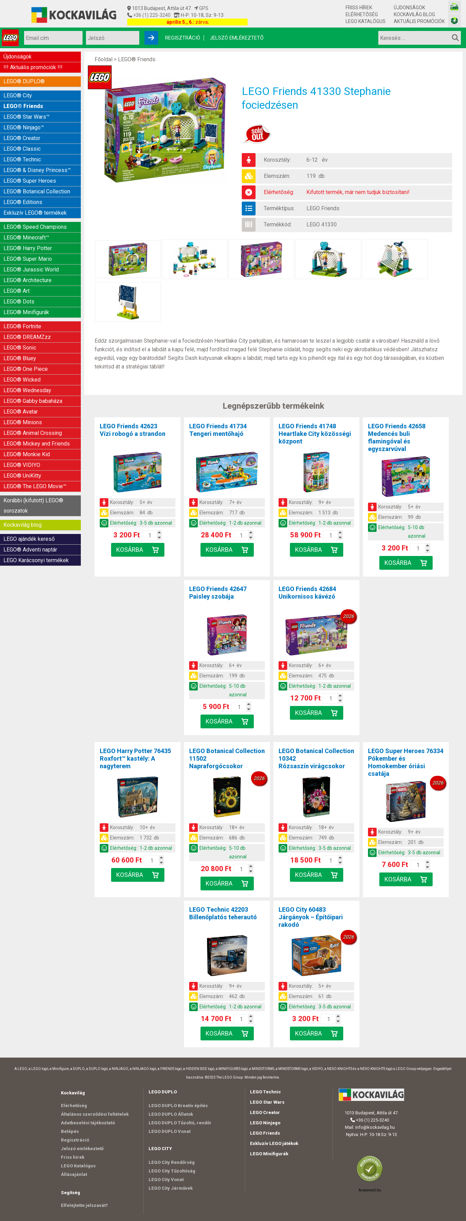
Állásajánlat (74, 1174)
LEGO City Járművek (171, 1188)
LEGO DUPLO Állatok (171, 1114)
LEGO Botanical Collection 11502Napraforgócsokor (227, 758)
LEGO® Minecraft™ (26, 237)
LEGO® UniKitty (22, 475)
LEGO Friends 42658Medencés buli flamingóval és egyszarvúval (396, 437)
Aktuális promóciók (419, 21)
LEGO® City (17, 95)
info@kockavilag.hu (375, 1127)
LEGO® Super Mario (27, 259)
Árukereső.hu (369, 1190)
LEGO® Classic (22, 149)
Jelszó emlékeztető (236, 38)
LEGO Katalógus (366, 21)
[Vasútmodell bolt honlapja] (454, 7)
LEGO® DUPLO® (24, 81)
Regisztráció (182, 38)
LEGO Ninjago (265, 1122)
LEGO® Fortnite (22, 326)
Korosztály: (277, 160)
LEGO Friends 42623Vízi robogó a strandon (132, 429)
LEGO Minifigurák (269, 1153)
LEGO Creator (265, 1112)
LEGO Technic (265, 1091)
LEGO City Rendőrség (172, 1162)
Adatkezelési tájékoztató (88, 1122)
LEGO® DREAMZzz (27, 337)
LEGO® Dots (18, 301)
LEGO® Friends (23, 106)
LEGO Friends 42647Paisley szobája (218, 592)
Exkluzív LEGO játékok (274, 1143)
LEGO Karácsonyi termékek (36, 560)
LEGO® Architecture (27, 280)
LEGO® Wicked (22, 379)
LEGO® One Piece (25, 369)
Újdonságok (409, 7)
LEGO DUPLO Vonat (170, 1131)
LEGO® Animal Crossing (32, 433)
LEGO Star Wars (267, 1102)
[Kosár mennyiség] (150, 535)
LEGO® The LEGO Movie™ (34, 486)
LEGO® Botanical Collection (36, 191)
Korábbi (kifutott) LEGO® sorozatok (33, 505)
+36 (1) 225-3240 (151, 15)
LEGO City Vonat (166, 1179)
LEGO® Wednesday (27, 390)
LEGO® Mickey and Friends (36, 443)
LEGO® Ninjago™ (23, 127)
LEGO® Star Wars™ (26, 117)
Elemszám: (277, 176)
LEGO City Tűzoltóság (172, 1171)
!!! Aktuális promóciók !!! (33, 67)
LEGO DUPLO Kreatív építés (178, 1105)
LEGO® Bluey (19, 358)
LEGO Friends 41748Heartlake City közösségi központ (315, 433)
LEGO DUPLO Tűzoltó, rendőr (180, 1122)
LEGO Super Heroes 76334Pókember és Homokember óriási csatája (405, 762)
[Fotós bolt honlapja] (454, 20)
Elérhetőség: (279, 192)
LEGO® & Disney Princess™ (37, 170)
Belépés (70, 1131)
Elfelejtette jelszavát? (84, 1205)
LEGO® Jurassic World (31, 269)
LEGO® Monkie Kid (26, 454)
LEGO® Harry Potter (27, 248)
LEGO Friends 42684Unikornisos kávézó (307, 592)
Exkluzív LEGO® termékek (35, 213)
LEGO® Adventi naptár (30, 549)
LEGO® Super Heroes (29, 181)
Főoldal (103, 59)
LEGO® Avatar (20, 411)
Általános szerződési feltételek (95, 1114)
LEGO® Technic (22, 159)
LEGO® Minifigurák (26, 312)
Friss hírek (359, 7)
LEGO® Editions (22, 202)
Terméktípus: (279, 208)
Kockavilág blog (414, 14)
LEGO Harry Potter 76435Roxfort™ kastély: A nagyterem (135, 758)
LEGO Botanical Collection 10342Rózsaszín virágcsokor (316, 758)
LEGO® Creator (21, 138)
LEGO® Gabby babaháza (32, 401)
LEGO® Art (16, 291)
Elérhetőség (362, 14)
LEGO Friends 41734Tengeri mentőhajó (218, 429)
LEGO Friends (322, 208)
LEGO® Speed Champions (35, 227)
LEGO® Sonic (19, 347)
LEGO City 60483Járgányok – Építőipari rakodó (311, 917)
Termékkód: (278, 224)
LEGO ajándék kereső (29, 539)
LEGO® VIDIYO (21, 465)
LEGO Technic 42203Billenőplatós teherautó (223, 913)
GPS (201, 8)
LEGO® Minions (22, 422)
